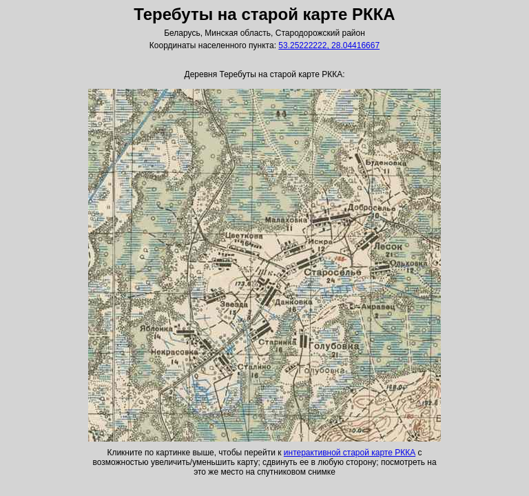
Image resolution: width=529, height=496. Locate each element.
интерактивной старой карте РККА (349, 452)
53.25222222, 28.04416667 (329, 45)
